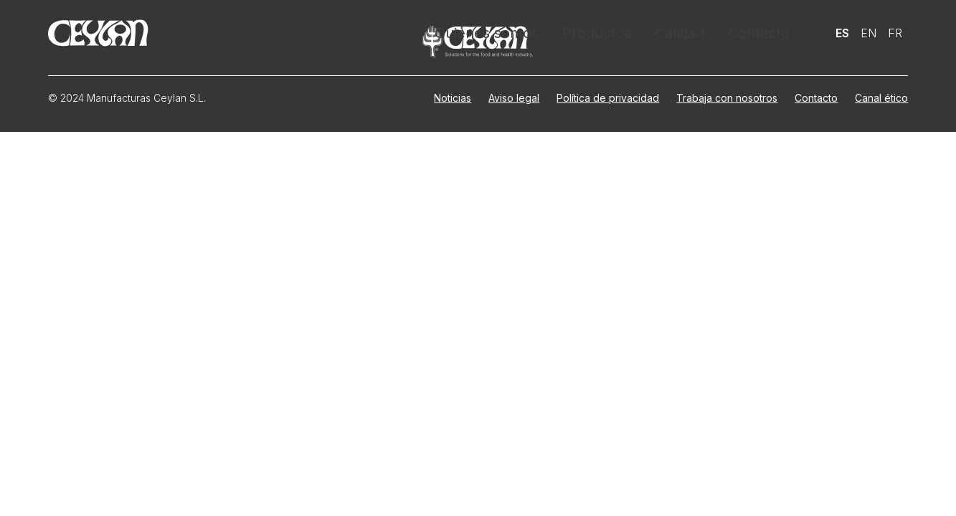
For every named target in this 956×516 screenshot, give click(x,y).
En (868, 32)
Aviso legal (513, 98)
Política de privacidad (608, 98)
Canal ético (881, 98)
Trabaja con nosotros (726, 98)
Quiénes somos (494, 32)
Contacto (759, 32)
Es (842, 32)
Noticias (452, 98)
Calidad (680, 32)
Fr (895, 32)
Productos (598, 32)
